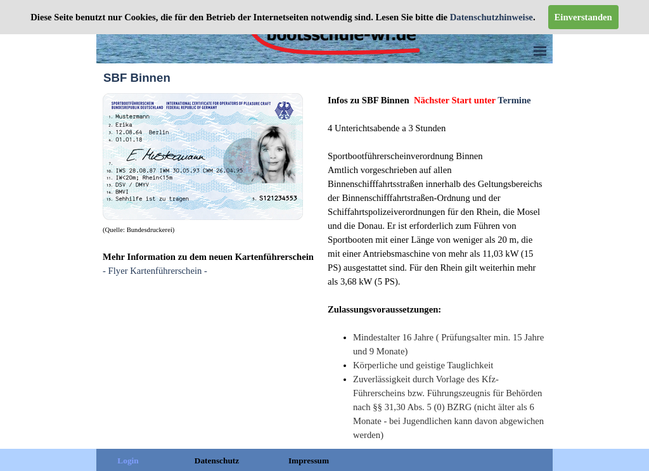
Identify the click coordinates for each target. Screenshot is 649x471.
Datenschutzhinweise (490, 17)
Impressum (308, 460)
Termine (514, 100)
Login (127, 460)
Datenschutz (217, 460)
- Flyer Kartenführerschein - (155, 271)
